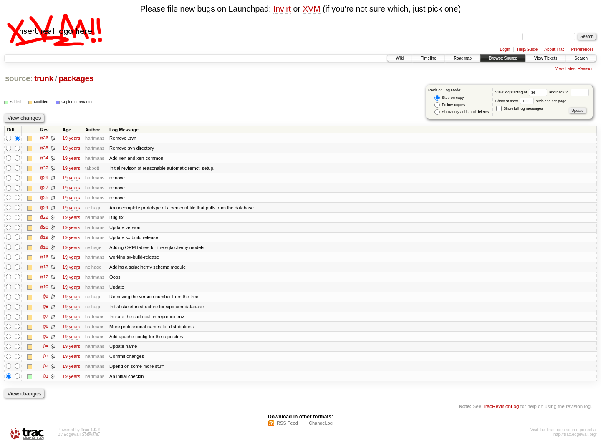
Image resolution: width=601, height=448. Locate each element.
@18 (44, 248)
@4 (45, 348)
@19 (44, 238)
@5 (45, 338)
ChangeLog (321, 425)
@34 (44, 158)
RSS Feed (287, 425)
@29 (44, 178)
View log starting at (522, 92)
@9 (45, 298)
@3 (45, 358)
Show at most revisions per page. (531, 101)
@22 (44, 218)
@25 (44, 198)
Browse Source (503, 58)
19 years (71, 138)
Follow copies (449, 105)
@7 (45, 318)
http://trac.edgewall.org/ (575, 437)
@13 (44, 268)
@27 (44, 188)
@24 (44, 208)
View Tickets (545, 58)
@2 (45, 368)
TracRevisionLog (500, 408)
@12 (44, 278)
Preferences (582, 49)
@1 (45, 378)
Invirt (282, 8)
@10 (44, 288)
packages (75, 78)
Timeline (428, 58)
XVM (311, 8)
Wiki (400, 58)
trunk (43, 78)
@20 (44, 228)
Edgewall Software (80, 437)
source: (19, 78)
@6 (45, 328)
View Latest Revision (574, 68)
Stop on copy (449, 98)
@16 (44, 258)
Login (505, 49)
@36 (44, 138)
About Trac (554, 49)
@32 (44, 168)
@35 (44, 148)
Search (581, 58)
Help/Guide (527, 49)
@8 (45, 308)
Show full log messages (519, 108)
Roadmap (463, 58)
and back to (569, 92)
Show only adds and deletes (461, 112)
